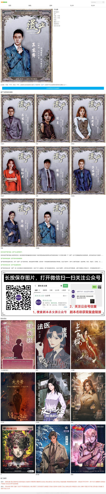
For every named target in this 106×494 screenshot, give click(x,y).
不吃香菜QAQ (25, 486)
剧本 (51, 5)
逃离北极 (8, 481)
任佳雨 (60, 486)
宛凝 (86, 486)
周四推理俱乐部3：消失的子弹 (76, 481)
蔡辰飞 (42, 486)
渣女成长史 (49, 481)
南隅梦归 (98, 481)
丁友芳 (19, 486)
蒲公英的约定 (15, 481)
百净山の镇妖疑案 (61, 481)
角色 (30, 5)
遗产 (42, 84)
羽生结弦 (8, 486)
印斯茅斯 (33, 481)
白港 (54, 481)
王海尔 (51, 486)
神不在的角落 (14, 483)
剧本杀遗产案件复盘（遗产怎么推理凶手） (12, 252)
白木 (8, 488)
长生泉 (8, 483)
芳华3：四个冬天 (90, 481)
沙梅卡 (83, 486)
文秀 (93, 486)
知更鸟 (28, 481)
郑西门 (35, 486)
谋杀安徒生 (22, 481)
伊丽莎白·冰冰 (76, 486)
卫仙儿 (64, 486)
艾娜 (15, 486)
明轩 (12, 486)
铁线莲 (47, 486)
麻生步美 (69, 486)
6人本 (93, 5)
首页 (10, 5)
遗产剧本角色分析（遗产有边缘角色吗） (11, 265)
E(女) (5, 488)
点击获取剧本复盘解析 (53, 88)
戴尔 (96, 486)
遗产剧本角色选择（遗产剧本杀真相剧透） (12, 258)
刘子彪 (90, 486)
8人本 (34, 84)
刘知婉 (100, 486)
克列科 (55, 486)
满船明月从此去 (41, 481)
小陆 (31, 486)
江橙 (38, 486)
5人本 (72, 5)
